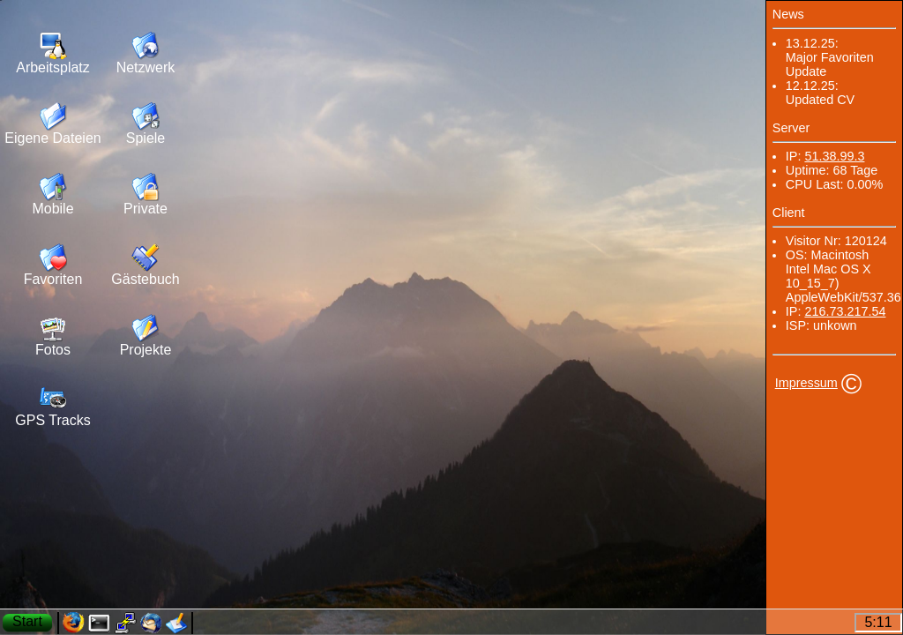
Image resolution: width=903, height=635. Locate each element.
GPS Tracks (52, 420)
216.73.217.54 (844, 311)
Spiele (145, 138)
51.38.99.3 (834, 156)
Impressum (806, 383)
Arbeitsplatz (53, 67)
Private (145, 208)
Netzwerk (145, 67)
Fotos (53, 349)
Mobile (52, 208)
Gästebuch (145, 279)
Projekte (146, 349)
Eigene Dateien (52, 138)
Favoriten (53, 279)
